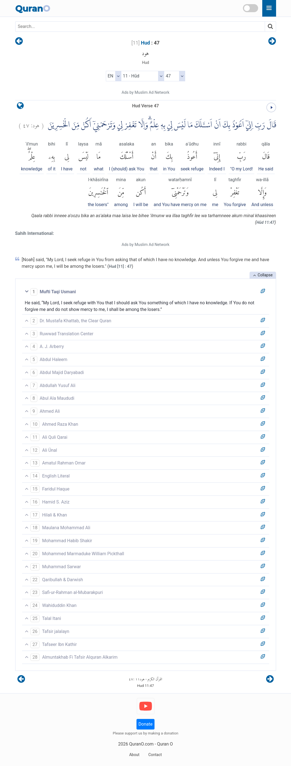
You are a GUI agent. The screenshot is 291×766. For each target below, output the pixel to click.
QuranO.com (141, 744)
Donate (145, 724)
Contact (155, 754)
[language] (20, 107)
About (134, 754)
